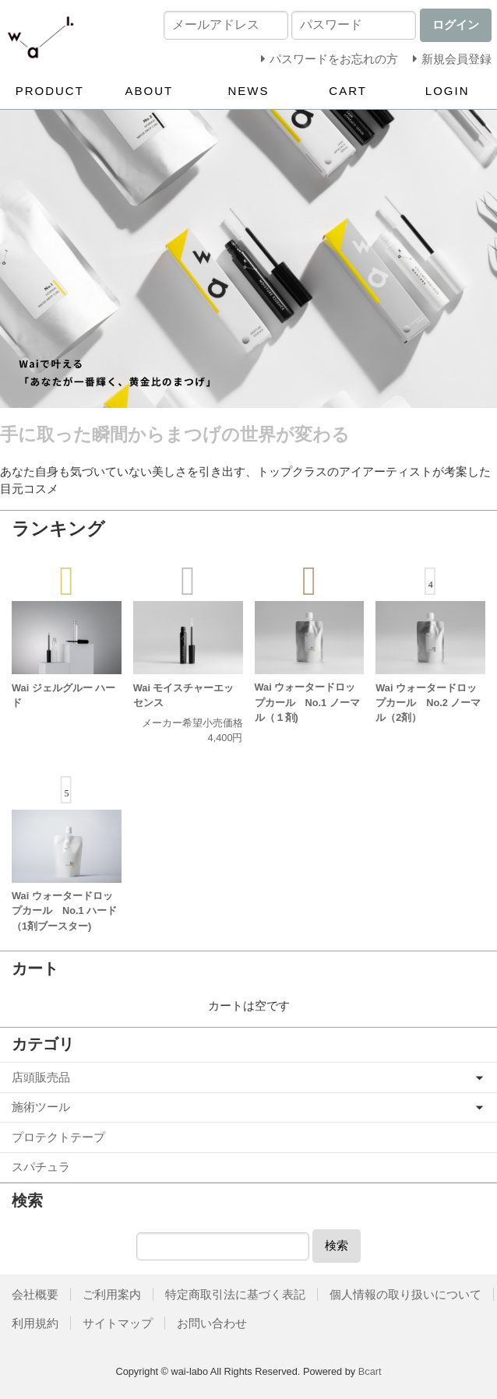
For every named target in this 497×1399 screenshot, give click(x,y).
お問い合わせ (212, 1323)
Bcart (370, 1371)
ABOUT (149, 90)
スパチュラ (41, 1166)
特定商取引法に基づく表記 (235, 1294)
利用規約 (35, 1323)
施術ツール (41, 1106)
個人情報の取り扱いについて (405, 1294)
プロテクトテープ (58, 1137)
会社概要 (35, 1294)
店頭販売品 (41, 1077)
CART (348, 90)
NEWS (248, 90)
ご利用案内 (112, 1294)
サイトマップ (118, 1323)
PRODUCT (50, 90)
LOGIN (447, 90)
